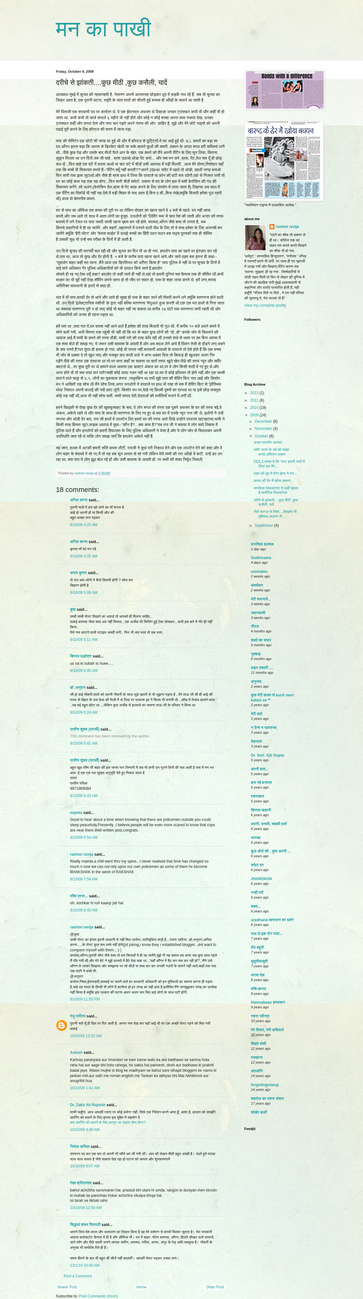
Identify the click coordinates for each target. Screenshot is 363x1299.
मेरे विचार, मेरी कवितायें (267, 1030)
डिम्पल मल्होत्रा (81, 656)
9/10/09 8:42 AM (83, 910)
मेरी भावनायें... (261, 599)
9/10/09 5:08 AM (83, 592)
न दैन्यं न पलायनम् (264, 728)
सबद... (256, 906)
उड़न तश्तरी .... (262, 668)
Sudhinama (261, 558)
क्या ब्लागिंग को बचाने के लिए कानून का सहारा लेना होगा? (107, 1122)
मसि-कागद (258, 989)
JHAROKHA (261, 879)
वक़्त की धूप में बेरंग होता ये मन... (275, 473)
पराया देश (258, 975)
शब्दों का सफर (261, 640)
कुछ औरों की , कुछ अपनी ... (271, 851)
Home (142, 1287)
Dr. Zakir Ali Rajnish (88, 1105)
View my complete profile (265, 305)
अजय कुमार (78, 573)
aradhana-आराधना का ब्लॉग (272, 920)
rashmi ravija (81, 854)
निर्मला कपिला (80, 1146)
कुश (73, 609)
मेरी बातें (256, 714)
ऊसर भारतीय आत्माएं (268, 442)
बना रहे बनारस (261, 782)
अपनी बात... (259, 769)
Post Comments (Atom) (98, 1296)
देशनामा (256, 741)
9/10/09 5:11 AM (83, 639)
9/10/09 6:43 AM (83, 796)
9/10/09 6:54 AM (83, 837)
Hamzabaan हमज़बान (268, 1002)
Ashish (76, 1052)
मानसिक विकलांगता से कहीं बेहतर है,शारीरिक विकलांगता (276, 490)
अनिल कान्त (79, 500)
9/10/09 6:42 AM (83, 743)
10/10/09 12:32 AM (86, 1036)
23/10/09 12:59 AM (86, 1208)
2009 (255, 415)
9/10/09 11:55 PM (85, 999)
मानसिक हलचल (262, 544)
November (264, 428)
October (262, 436)
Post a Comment (78, 1276)
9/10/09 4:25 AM (83, 525)
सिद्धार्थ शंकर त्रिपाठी (85, 1224)
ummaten (259, 571)
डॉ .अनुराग (77, 687)
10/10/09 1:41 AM (85, 1088)
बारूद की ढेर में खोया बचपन (272, 480)
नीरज (255, 626)
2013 (255, 393)
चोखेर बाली (259, 1112)
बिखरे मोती (258, 1044)
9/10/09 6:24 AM (83, 712)
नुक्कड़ (256, 654)
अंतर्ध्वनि (257, 1071)
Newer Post (67, 1287)
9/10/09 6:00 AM (83, 670)
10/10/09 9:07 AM (85, 1166)
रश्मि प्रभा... (79, 896)
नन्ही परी (257, 892)
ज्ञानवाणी (258, 613)
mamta (76, 813)
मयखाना (257, 1057)
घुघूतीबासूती (259, 961)
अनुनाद (256, 681)
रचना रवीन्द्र (260, 1016)
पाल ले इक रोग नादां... (267, 934)
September (264, 525)
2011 (255, 400)
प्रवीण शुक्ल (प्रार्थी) (85, 729)
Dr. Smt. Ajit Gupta (267, 755)
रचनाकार (257, 796)
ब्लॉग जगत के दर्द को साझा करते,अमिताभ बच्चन (271, 451)
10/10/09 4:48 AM (85, 1129)
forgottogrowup (265, 1085)
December (264, 421)
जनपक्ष (255, 838)
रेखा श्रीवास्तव (81, 1183)
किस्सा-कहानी (261, 810)
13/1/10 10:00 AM (85, 1265)
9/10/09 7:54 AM (83, 879)
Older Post (215, 1287)
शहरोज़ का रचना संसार (267, 1098)
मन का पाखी (103, 29)
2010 (255, 407)
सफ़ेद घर (257, 865)
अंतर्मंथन (257, 585)
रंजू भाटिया (77, 1016)
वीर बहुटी (257, 947)
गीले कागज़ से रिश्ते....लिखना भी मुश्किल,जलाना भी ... (275, 514)
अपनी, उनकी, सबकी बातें (269, 824)
